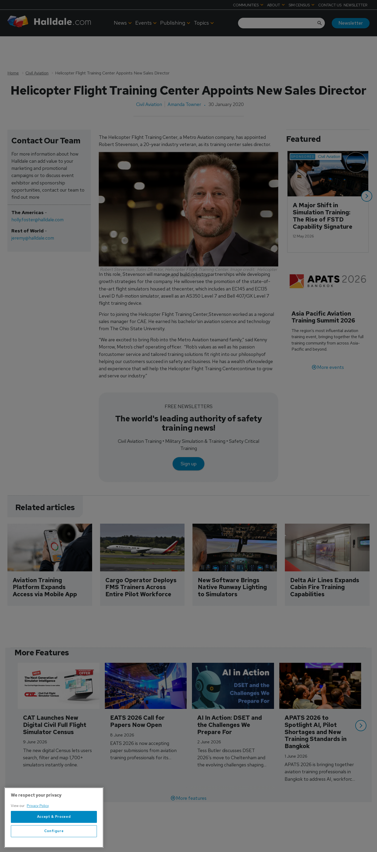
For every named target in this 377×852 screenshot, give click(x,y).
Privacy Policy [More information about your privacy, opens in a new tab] (38, 842)
